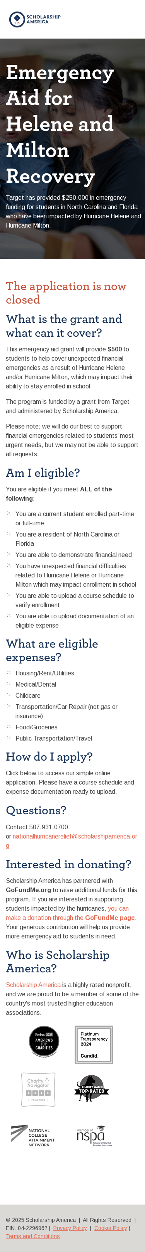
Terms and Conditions (33, 1236)
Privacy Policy (70, 1228)
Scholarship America (33, 985)
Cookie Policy (110, 1228)
